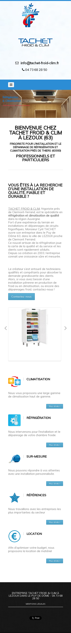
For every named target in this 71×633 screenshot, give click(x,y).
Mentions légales (35, 604)
